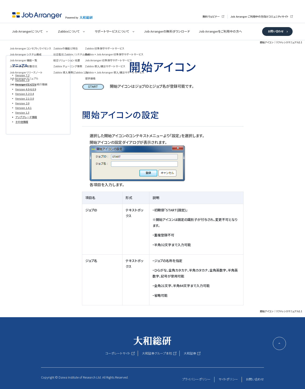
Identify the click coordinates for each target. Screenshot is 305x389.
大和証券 (190, 353)
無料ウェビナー (211, 16)
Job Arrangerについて (27, 31)
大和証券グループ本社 (157, 353)
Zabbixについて (69, 31)
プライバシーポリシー (196, 379)
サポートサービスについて (112, 31)
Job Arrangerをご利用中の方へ (220, 31)
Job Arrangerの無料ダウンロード (167, 31)
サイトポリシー (228, 379)
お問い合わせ (275, 31)
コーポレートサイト (117, 353)
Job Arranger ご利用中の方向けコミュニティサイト (259, 16)
